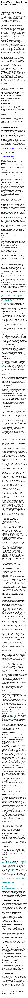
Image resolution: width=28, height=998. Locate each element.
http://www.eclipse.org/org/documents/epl (12, 148)
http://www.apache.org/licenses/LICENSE (12, 161)
